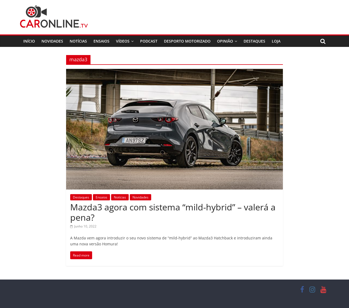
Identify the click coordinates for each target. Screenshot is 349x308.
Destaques (254, 41)
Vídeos (123, 41)
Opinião (225, 41)
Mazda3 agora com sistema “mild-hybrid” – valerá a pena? (173, 212)
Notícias (78, 41)
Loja (276, 41)
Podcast (148, 41)
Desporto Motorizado (187, 41)
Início (29, 41)
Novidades (52, 41)
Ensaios (101, 41)
